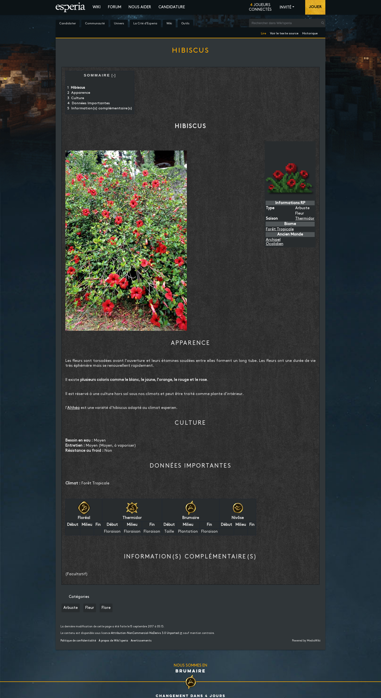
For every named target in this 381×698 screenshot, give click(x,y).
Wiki (97, 7)
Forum (114, 7)
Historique (310, 32)
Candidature (171, 7)
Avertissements (141, 641)
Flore (106, 608)
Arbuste (70, 608)
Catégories (79, 597)
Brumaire (190, 671)
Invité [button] (285, 7)
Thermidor (304, 218)
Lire (263, 32)
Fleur (89, 608)
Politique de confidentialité (78, 641)
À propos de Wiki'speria (113, 641)
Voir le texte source (284, 32)
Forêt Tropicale (280, 229)
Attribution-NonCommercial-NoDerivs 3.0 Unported (145, 633)
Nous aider (140, 7)
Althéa (73, 408)
